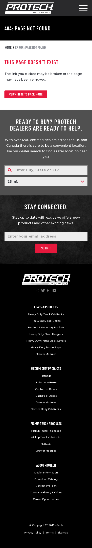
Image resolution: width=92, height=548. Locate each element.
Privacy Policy (32, 532)
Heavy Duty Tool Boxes (46, 320)
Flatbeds (46, 375)
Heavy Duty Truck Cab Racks (46, 314)
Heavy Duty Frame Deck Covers (46, 340)
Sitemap (63, 532)
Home (8, 47)
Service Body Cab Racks (46, 409)
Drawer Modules (46, 354)
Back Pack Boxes (46, 395)
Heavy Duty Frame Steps (46, 347)
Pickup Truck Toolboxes (46, 430)
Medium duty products (46, 368)
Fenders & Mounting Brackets (46, 327)
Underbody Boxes (46, 382)
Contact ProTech (46, 485)
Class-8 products (46, 307)
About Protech (46, 465)
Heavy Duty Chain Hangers (46, 334)
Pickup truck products (46, 423)
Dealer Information (46, 472)
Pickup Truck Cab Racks (46, 437)
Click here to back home (25, 94)
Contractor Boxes (46, 389)
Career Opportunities (46, 499)
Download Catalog (46, 479)
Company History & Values (46, 492)
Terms (49, 532)
